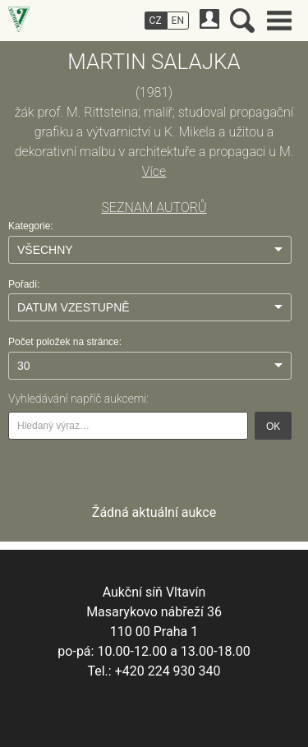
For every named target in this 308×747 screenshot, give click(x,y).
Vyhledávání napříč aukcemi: (78, 398)
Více (154, 171)
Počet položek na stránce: (65, 342)
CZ (155, 20)
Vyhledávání (242, 20)
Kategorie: (30, 226)
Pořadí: (24, 284)
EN (178, 20)
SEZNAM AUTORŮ (153, 207)
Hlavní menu (279, 20)
